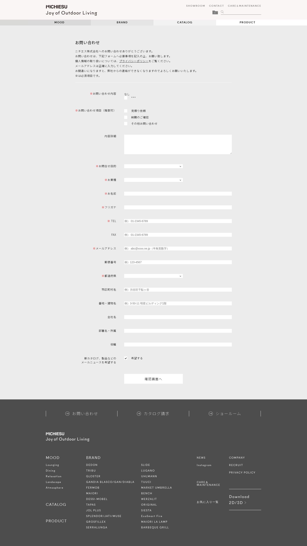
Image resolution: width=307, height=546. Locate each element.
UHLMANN (149, 476)
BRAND (122, 22)
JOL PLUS (93, 510)
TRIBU (91, 471)
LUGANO (148, 471)
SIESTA (146, 510)
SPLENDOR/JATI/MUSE (104, 516)
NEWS (201, 457)
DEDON (92, 465)
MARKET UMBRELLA (156, 488)
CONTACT (216, 5)
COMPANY (237, 457)
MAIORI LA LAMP (154, 522)
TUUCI (146, 482)
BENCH (146, 493)
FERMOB (93, 488)
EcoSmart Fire (152, 516)
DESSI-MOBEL (97, 499)
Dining (50, 471)
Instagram (204, 465)
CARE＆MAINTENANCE (244, 5)
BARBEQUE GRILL (155, 527)
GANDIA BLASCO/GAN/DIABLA (110, 482)
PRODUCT (248, 22)
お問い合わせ (81, 413)
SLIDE (145, 465)
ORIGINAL (149, 505)
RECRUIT (236, 465)
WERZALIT (149, 499)
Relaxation (54, 476)
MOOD (59, 22)
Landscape (53, 482)
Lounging (52, 465)
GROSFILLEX (96, 522)
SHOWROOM (195, 5)
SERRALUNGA (96, 527)
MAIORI (92, 493)
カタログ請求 (153, 413)
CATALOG (184, 22)
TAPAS (91, 505)
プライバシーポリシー (134, 61)
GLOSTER (93, 476)
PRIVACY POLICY (242, 472)
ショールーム (225, 413)
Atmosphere (54, 488)
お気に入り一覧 (208, 502)
